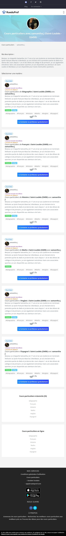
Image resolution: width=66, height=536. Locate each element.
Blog (26, 6)
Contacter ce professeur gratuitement (33, 122)
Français (33, 404)
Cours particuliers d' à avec (33, 301)
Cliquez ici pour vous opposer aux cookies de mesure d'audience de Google (23, 534)
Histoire (33, 407)
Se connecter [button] (36, 6)
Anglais (33, 413)
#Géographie (10, 113)
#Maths (37, 113)
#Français (20, 113)
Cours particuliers (8, 45)
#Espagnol (54, 113)
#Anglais (45, 113)
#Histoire (29, 113)
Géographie (33, 401)
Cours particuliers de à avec (30, 92)
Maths (33, 410)
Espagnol (33, 417)
